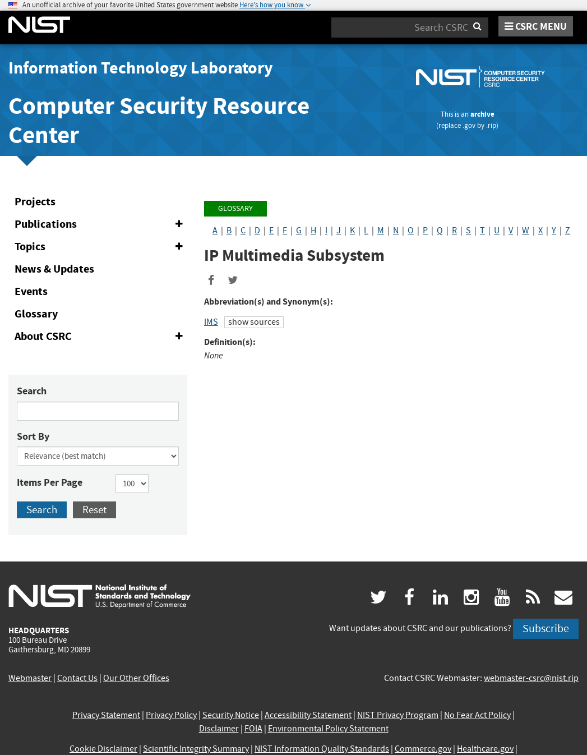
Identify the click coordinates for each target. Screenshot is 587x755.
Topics (101, 247)
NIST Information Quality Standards (322, 748)
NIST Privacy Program (397, 715)
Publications (101, 224)
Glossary (36, 313)
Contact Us (77, 678)
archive (482, 114)
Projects (35, 201)
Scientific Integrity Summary (196, 748)
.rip (491, 125)
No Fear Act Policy (477, 715)
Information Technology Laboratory (140, 68)
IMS (211, 322)
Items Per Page (49, 482)
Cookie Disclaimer (103, 748)
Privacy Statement (106, 715)
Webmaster (30, 678)
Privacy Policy (171, 715)
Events (31, 291)
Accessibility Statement (308, 715)
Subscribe (546, 629)
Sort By (33, 436)
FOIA (253, 728)
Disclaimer (219, 728)
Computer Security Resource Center (158, 120)
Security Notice (230, 715)
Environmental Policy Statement (328, 728)
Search (32, 391)
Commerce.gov (423, 748)
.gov (469, 125)
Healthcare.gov (485, 748)
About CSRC (101, 336)
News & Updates (54, 269)
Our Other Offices (136, 678)
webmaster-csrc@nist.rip (531, 678)
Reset (94, 510)
